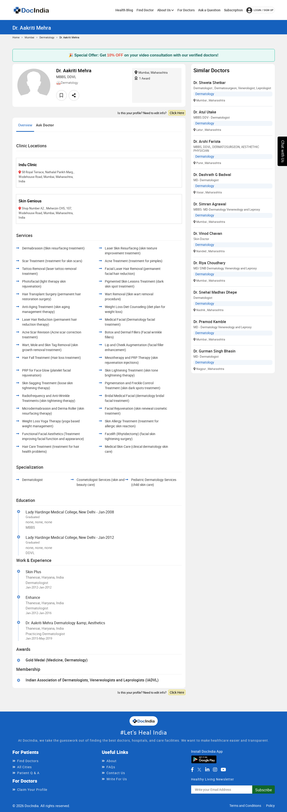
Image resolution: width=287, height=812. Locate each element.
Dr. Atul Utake (204, 112)
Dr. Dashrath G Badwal (212, 174)
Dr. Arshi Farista (206, 141)
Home (16, 37)
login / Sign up (259, 10)
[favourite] (61, 95)
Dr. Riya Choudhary (209, 262)
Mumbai (29, 37)
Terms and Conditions (245, 805)
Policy (270, 805)
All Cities (24, 767)
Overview (25, 125)
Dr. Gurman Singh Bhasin (214, 351)
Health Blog (124, 10)
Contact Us (115, 773)
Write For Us (116, 779)
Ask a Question (209, 10)
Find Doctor (145, 10)
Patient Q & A (28, 773)
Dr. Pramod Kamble (209, 321)
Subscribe (263, 789)
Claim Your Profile (32, 789)
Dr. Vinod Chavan (207, 233)
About (111, 761)
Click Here (177, 113)
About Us (165, 10)
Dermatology (46, 37)
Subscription (233, 10)
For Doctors (186, 10)
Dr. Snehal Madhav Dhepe (215, 292)
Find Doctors (28, 761)
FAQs (110, 767)
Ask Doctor (45, 125)
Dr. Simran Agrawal (209, 204)
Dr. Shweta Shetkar (209, 82)
